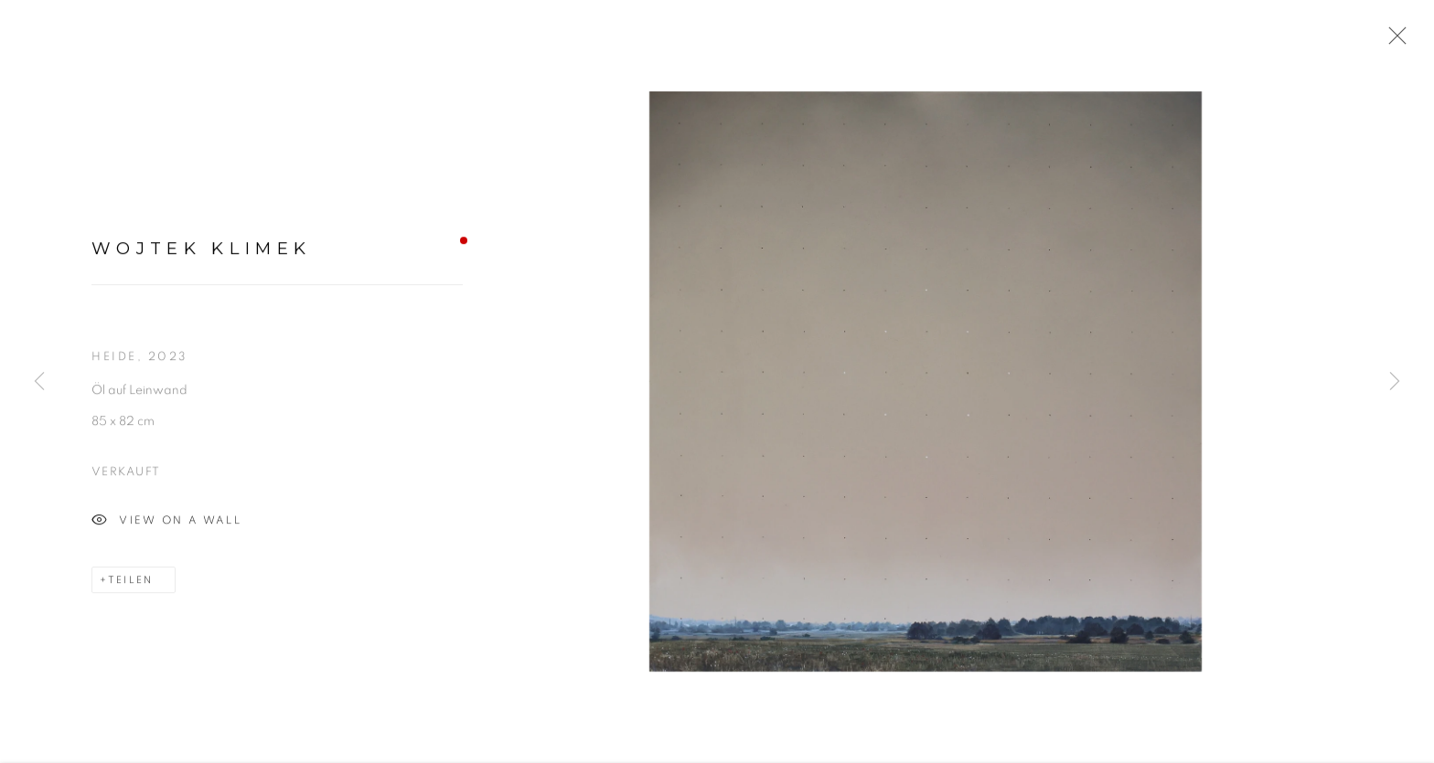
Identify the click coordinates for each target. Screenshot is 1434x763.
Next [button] (1394, 381)
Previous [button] (39, 381)
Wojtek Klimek (201, 250)
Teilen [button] (130, 583)
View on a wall (166, 523)
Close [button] (1393, 41)
